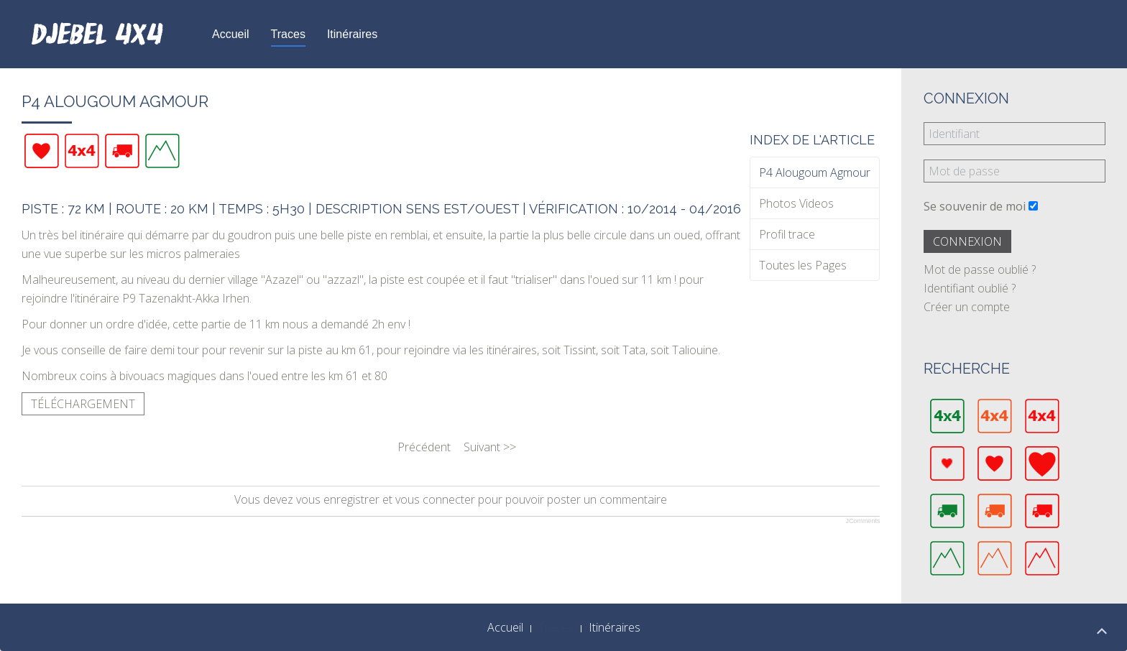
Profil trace (787, 234)
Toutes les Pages (803, 265)
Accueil (230, 34)
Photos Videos (796, 203)
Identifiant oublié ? (970, 288)
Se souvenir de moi (975, 206)
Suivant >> (490, 447)
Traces (288, 34)
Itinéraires (352, 34)
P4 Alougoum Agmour (814, 172)
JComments (862, 521)
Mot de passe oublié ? (980, 269)
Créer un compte (967, 307)
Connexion (967, 241)
